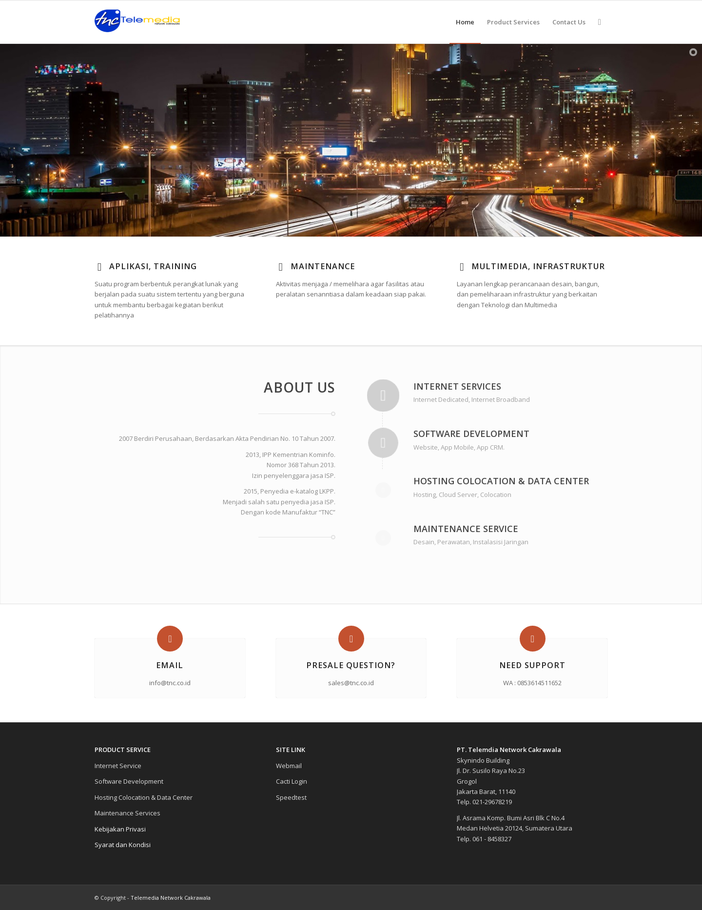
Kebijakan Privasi (120, 829)
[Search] (599, 21)
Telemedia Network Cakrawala (171, 897)
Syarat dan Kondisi (123, 844)
